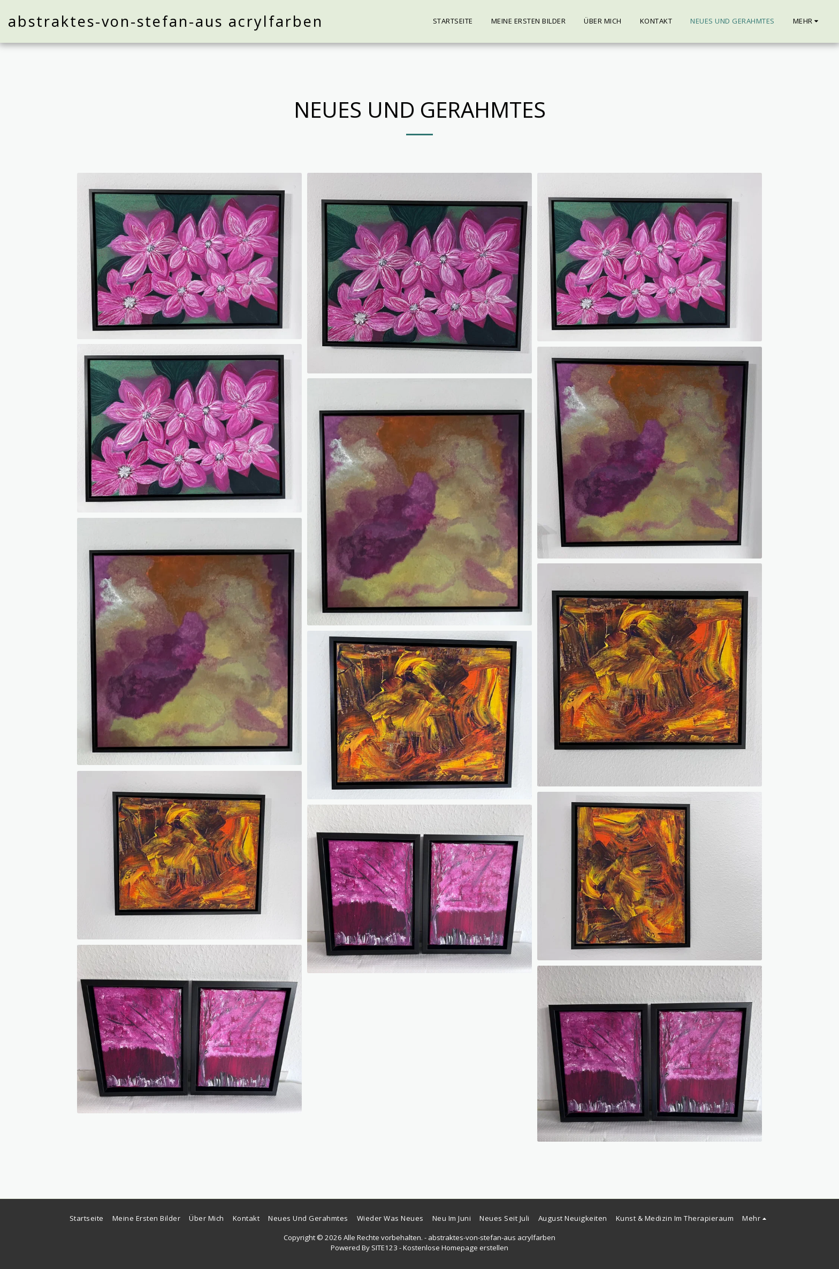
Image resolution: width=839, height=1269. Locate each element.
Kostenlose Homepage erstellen (455, 1247)
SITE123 (384, 1247)
